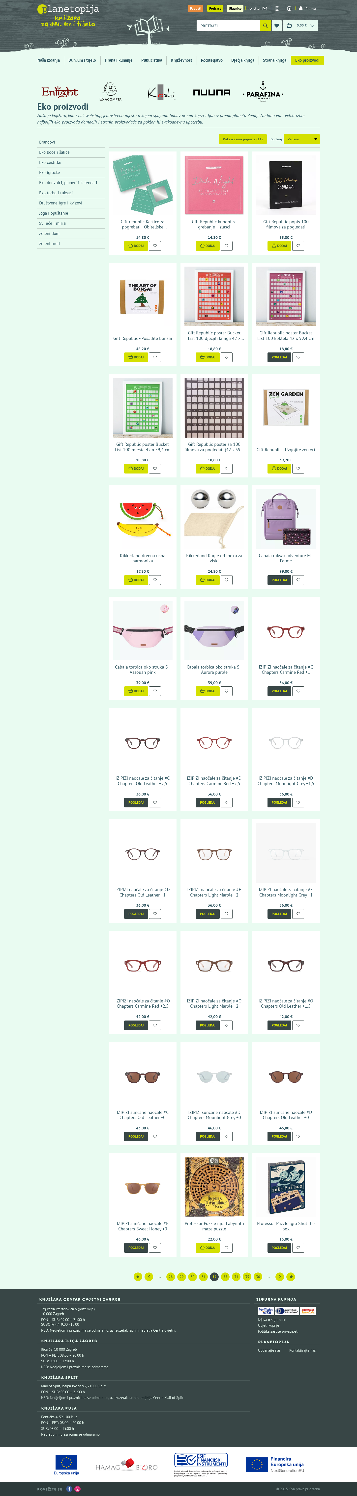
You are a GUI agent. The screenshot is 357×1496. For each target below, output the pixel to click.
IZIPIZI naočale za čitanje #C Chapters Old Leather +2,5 (143, 780)
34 (236, 1276)
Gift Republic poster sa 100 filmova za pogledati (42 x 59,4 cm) (214, 449)
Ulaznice (235, 8)
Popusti (195, 8)
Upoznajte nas (269, 1350)
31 (204, 1276)
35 (247, 1276)
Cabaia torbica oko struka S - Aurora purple (214, 669)
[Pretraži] (265, 25)
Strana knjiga (274, 60)
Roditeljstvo (212, 60)
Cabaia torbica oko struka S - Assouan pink (142, 669)
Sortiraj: (277, 139)
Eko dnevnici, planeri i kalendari (68, 182)
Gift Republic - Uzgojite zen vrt (286, 449)
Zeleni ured (49, 243)
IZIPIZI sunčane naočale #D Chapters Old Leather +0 (286, 1115)
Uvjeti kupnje (268, 1325)
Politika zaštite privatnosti (278, 1331)
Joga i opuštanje (53, 213)
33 (225, 1276)
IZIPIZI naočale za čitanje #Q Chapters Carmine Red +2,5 (142, 1003)
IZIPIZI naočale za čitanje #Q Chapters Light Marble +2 (214, 1003)
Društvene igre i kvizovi (60, 203)
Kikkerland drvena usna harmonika (142, 558)
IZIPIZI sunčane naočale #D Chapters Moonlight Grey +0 (214, 1115)
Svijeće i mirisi (52, 223)
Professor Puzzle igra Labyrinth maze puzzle (214, 1226)
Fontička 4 (49, 1417)
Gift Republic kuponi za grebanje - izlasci (214, 224)
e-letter (258, 8)
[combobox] (228, 25)
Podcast (215, 8)
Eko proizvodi (307, 60)
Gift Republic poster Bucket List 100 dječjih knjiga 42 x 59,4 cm (214, 338)
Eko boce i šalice (54, 152)
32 (214, 1276)
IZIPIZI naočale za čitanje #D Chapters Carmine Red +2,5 (214, 780)
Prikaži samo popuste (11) (243, 139)
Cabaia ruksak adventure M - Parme (286, 558)
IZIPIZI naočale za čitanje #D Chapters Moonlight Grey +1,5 (286, 780)
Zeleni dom (49, 233)
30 (193, 1276)
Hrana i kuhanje (119, 60)
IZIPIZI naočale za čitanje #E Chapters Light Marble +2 (214, 892)
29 (182, 1276)
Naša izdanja (48, 60)
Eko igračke (49, 172)
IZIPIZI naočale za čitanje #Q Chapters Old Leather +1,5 (286, 1003)
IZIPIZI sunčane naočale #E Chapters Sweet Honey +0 (143, 1226)
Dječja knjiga (242, 60)
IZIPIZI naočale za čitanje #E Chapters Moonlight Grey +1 (286, 892)
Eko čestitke (50, 162)
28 (171, 1276)
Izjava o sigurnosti (272, 1319)
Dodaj (136, 246)
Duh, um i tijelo (82, 60)
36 (258, 1276)
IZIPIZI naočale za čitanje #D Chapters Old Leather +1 (142, 892)
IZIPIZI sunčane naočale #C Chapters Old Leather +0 (143, 1115)
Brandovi (47, 142)
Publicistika (151, 60)
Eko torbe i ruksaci (56, 193)
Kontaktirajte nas (302, 1350)
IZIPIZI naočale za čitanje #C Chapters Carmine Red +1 (286, 669)
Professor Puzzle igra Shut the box (286, 1226)
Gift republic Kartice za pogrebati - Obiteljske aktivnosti (142, 227)
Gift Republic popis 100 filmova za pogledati (286, 224)
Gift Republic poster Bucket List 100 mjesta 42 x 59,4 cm (143, 446)
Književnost (181, 60)
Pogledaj (279, 357)
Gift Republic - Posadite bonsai (142, 338)
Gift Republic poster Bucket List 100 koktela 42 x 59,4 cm (285, 335)
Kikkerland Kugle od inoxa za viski (214, 558)
